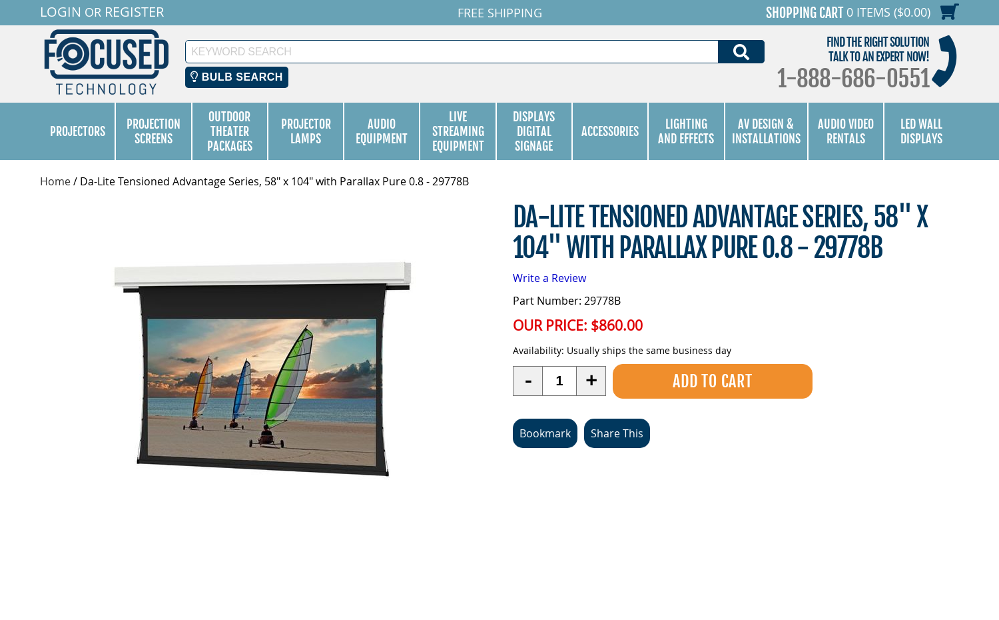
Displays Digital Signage (534, 131)
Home (55, 181)
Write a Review (549, 278)
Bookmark (545, 432)
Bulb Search (236, 77)
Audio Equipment (382, 131)
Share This (617, 432)
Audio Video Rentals (846, 131)
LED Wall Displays (921, 131)
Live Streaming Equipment (458, 131)
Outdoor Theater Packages (229, 131)
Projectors (77, 131)
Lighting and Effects (686, 131)
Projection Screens (153, 131)
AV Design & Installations (766, 131)
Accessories (610, 131)
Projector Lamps (306, 131)
